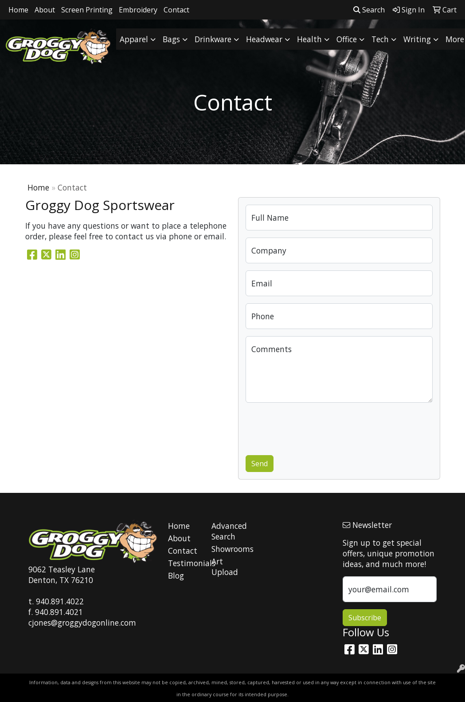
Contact (176, 10)
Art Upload (224, 566)
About (45, 10)
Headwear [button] (264, 39)
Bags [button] (171, 39)
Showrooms (227, 548)
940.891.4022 (60, 601)
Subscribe (364, 618)
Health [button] (309, 39)
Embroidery (138, 10)
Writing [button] (417, 39)
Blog (176, 575)
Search (369, 10)
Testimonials (184, 563)
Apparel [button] (134, 39)
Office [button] (346, 39)
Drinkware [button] (213, 39)
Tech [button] (380, 39)
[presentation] (313, 427)
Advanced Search (227, 531)
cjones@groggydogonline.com (82, 622)
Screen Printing (87, 10)
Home (18, 10)
